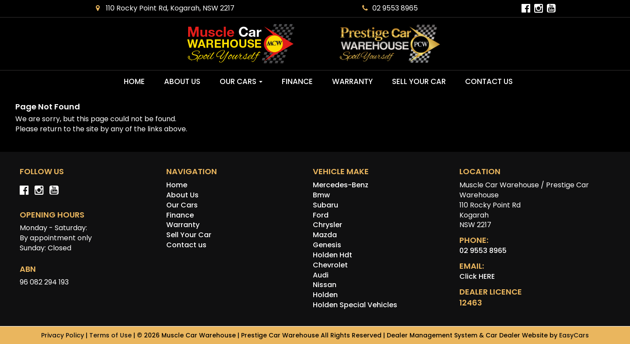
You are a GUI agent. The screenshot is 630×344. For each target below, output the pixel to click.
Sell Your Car (419, 81)
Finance (297, 81)
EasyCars (574, 335)
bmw (321, 195)
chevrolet (330, 265)
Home (134, 81)
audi (321, 275)
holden (325, 295)
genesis (327, 245)
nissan (324, 285)
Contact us (489, 81)
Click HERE (477, 276)
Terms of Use (111, 335)
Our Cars (241, 81)
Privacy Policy (63, 335)
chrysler (327, 225)
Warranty (352, 81)
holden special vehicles (355, 305)
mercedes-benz (340, 185)
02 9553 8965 (390, 8)
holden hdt (332, 255)
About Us (182, 81)
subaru (325, 205)
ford (321, 215)
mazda (325, 235)
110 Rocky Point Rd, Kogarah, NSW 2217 (165, 8)
